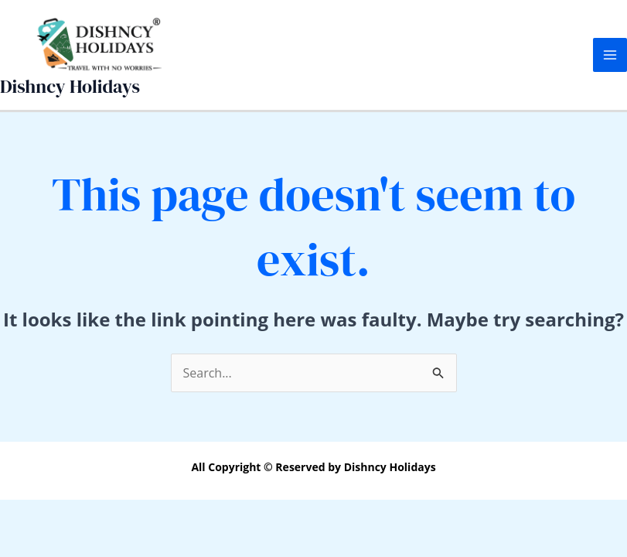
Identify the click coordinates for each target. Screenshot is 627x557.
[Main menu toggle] (610, 55)
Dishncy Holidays (70, 86)
